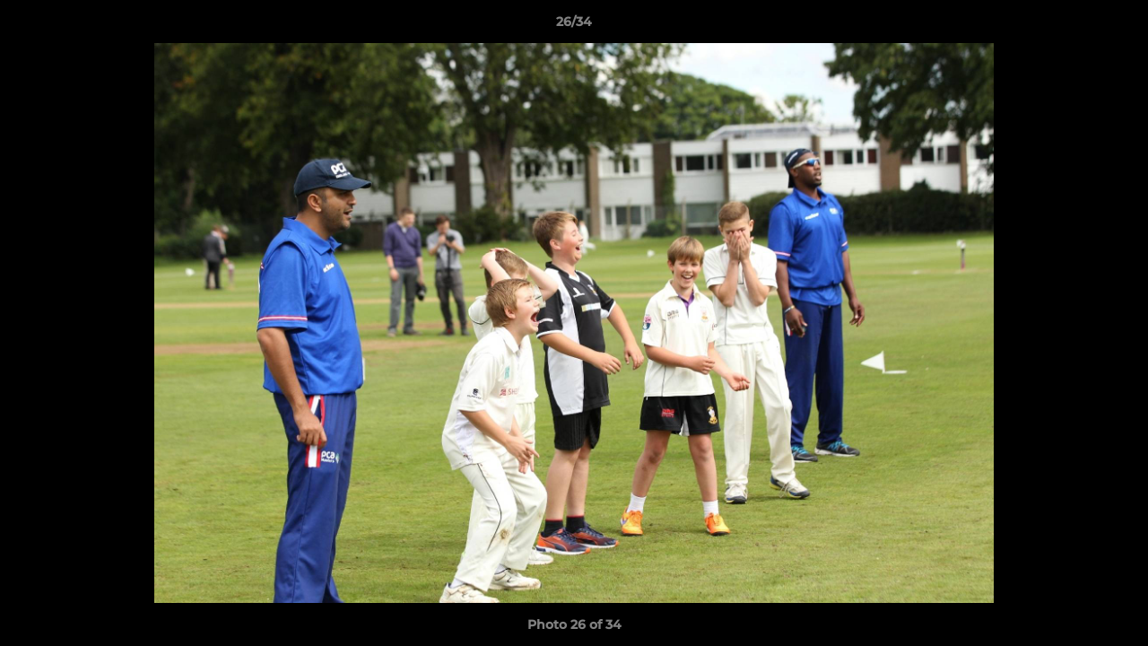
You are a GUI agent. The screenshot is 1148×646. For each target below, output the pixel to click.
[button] (1115, 26)
